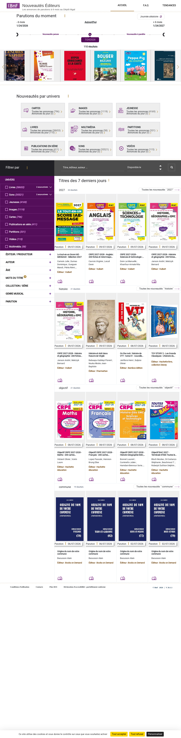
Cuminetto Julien (128, 462)
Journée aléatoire (151, 16)
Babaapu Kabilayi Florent (100, 360)
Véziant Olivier (64, 459)
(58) (24, 246)
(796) (19, 216)
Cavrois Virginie (96, 261)
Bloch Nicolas (157, 459)
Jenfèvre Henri (127, 360)
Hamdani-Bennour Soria (131, 465)
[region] (90, 67)
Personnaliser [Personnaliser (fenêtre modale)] (155, 734)
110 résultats (90, 46)
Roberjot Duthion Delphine (163, 465)
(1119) (20, 209)
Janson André (158, 261)
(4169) (23, 202)
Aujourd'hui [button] (91, 22)
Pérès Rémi (69, 267)
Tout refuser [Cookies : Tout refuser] (137, 734)
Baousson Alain (64, 558)
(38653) (20, 187)
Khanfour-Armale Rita (130, 264)
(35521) (19, 194)
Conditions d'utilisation (19, 587)
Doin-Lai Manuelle (128, 261)
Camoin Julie (63, 261)
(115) (19, 239)
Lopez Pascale (95, 459)
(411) (34, 224)
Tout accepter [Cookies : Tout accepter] (119, 734)
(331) (22, 231)
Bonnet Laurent (127, 459)
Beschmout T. (168, 462)
